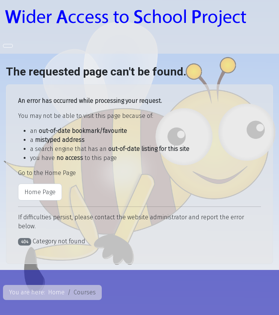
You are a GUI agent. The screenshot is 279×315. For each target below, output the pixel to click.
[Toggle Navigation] (8, 46)
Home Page (40, 192)
